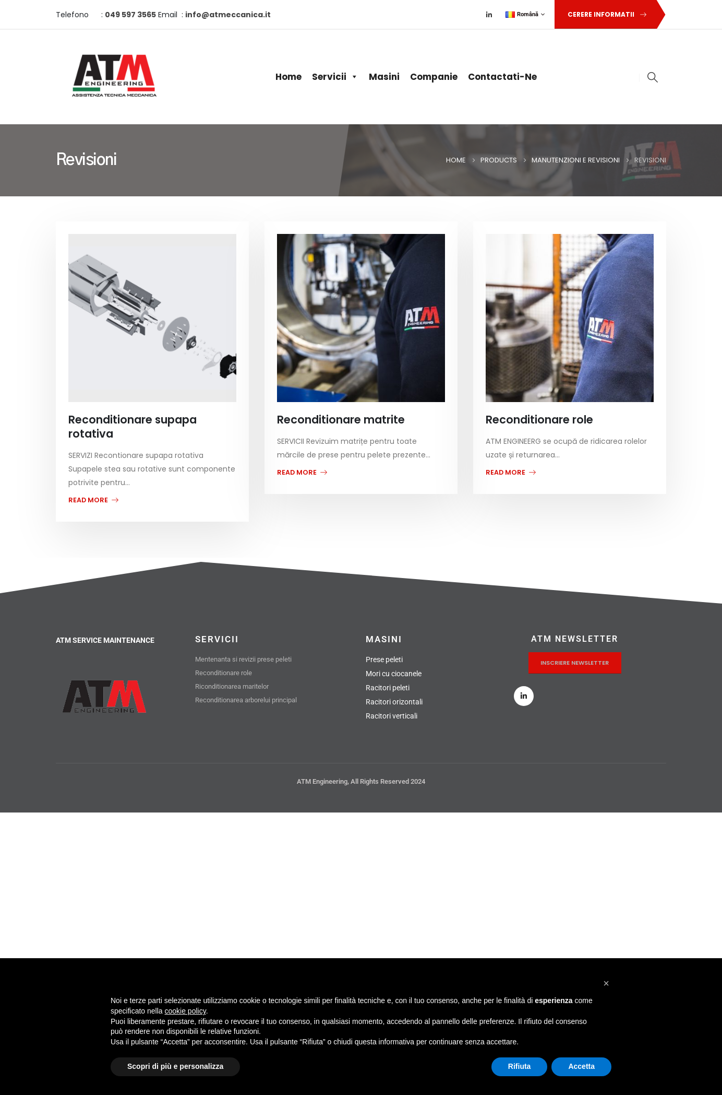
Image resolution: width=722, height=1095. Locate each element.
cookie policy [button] (185, 1011)
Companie (434, 76)
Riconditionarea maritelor (232, 686)
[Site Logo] (112, 77)
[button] (605, 14)
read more (93, 500)
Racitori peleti (388, 688)
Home (288, 76)
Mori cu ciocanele (394, 673)
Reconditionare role (224, 673)
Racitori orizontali (394, 702)
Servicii (335, 77)
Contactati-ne (502, 76)
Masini (384, 76)
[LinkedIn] (489, 14)
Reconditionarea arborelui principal (246, 700)
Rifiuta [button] (519, 1066)
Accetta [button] (581, 1066)
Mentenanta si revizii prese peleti (243, 659)
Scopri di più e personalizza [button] (175, 1066)
